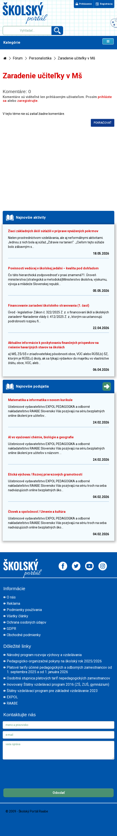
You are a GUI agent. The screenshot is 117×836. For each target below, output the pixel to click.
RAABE (12, 703)
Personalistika (40, 58)
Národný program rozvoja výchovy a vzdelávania (44, 655)
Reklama (13, 603)
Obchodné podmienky (24, 635)
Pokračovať (102, 122)
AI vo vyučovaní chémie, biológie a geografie (41, 437)
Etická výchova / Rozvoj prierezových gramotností (45, 474)
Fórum (18, 58)
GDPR (11, 628)
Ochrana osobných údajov (26, 622)
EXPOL (12, 697)
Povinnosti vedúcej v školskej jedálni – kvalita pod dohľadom (53, 268)
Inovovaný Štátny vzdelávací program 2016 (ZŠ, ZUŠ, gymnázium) (58, 684)
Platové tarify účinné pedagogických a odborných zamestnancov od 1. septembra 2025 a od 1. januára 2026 (59, 669)
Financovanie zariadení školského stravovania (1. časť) (48, 305)
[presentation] (37, 770)
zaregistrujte (27, 101)
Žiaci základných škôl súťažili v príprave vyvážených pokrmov (53, 231)
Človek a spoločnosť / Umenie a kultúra (37, 511)
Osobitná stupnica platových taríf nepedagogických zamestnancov (58, 678)
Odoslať (59, 793)
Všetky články (17, 616)
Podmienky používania (24, 610)
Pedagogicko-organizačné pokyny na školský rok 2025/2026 (54, 661)
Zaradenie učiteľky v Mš (76, 58)
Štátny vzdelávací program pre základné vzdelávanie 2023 (52, 691)
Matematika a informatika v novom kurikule (40, 400)
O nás (11, 597)
